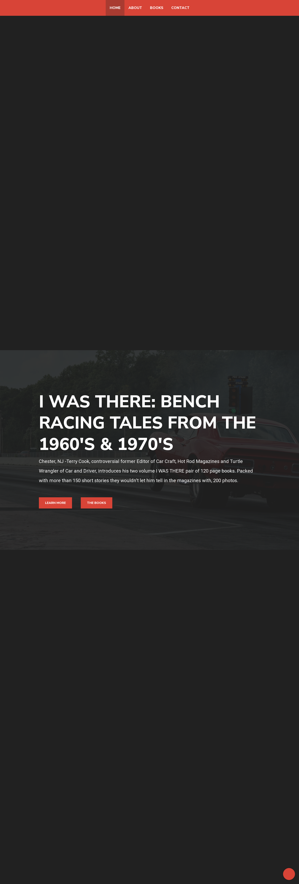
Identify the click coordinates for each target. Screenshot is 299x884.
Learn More (55, 503)
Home (115, 7)
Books (156, 7)
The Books (96, 503)
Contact (180, 7)
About (135, 7)
